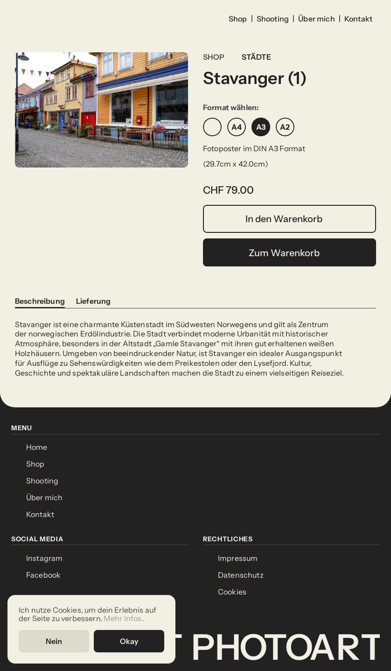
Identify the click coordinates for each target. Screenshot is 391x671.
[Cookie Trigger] (232, 592)
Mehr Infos (123, 617)
